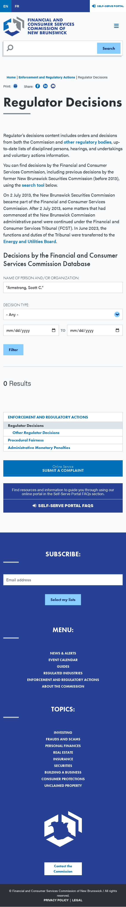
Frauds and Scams (63, 739)
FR (17, 6)
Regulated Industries (63, 673)
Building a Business (63, 772)
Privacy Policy (56, 900)
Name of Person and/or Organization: (41, 277)
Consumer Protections (63, 779)
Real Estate (63, 752)
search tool (33, 185)
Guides (63, 666)
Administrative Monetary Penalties (39, 447)
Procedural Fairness (26, 440)
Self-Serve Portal (110, 6)
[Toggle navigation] (116, 26)
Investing (63, 732)
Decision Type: (16, 304)
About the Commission (63, 686)
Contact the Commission (63, 869)
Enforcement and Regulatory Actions (47, 77)
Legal (77, 900)
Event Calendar (63, 660)
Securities (63, 765)
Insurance (63, 759)
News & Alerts (63, 653)
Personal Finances (63, 745)
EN (5, 6)
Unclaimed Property (63, 785)
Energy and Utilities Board (29, 241)
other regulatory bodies (87, 142)
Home (11, 77)
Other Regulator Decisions (35, 432)
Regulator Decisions (26, 425)
